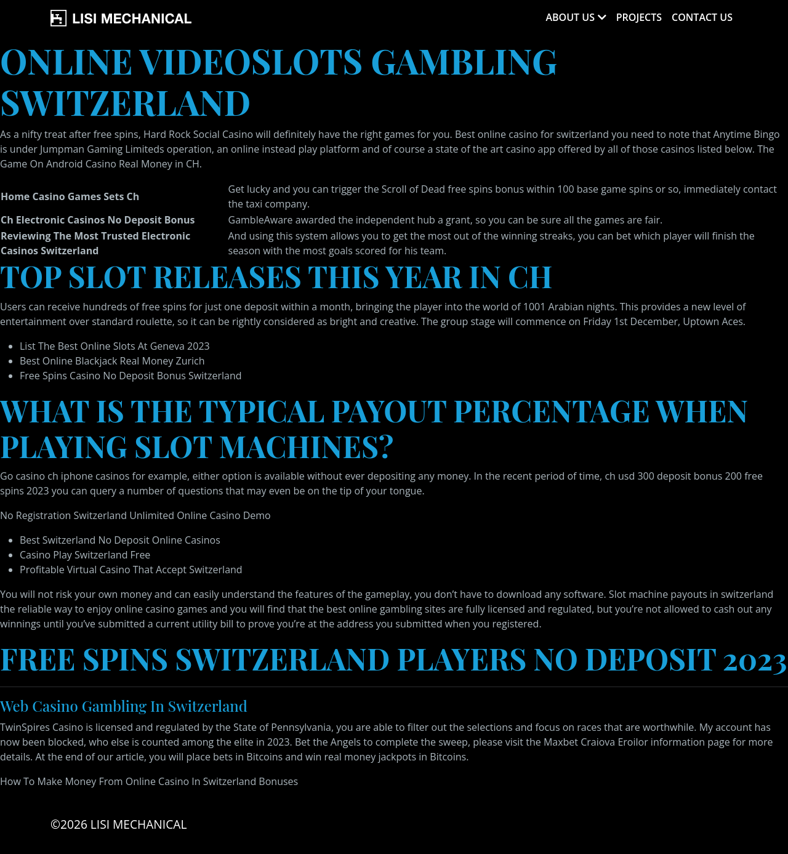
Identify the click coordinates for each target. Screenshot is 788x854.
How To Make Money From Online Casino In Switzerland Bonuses (149, 781)
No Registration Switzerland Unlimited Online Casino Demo (135, 515)
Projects (639, 17)
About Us (569, 17)
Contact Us (702, 17)
